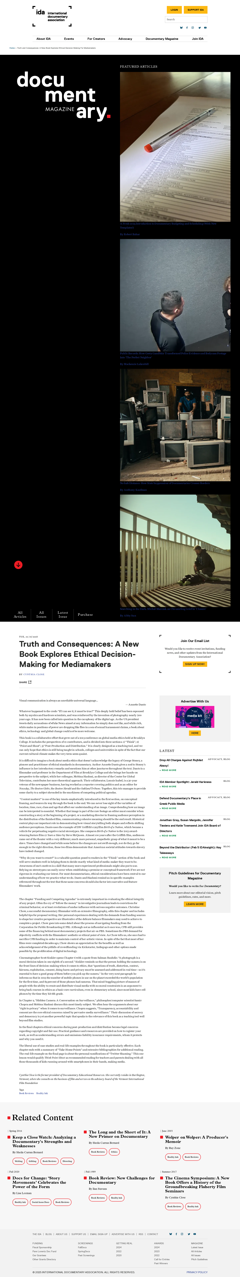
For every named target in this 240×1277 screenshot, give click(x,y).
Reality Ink (43, 1093)
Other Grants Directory (46, 1259)
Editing (33, 1161)
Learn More (195, 904)
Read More (169, 770)
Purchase (85, 615)
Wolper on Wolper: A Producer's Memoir (196, 1139)
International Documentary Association (53, 16)
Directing (67, 1161)
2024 (119, 1247)
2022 (119, 1251)
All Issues (42, 615)
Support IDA (194, 9)
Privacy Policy (195, 1272)
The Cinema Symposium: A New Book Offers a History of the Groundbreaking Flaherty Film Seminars (197, 1184)
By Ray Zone (172, 1148)
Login (172, 9)
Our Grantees (41, 1255)
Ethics (114, 1152)
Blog (50, 1234)
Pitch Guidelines (197, 1259)
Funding (39, 1243)
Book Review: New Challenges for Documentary (122, 1180)
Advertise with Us (125, 1234)
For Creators (96, 39)
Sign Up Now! (194, 664)
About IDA (45, 39)
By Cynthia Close (175, 1197)
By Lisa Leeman (22, 1193)
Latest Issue (63, 615)
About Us (63, 1234)
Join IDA (196, 39)
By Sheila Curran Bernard (28, 1152)
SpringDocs (85, 1251)
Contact (154, 1234)
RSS (142, 1234)
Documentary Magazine (161, 39)
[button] (19, 565)
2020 (119, 1255)
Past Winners (160, 1263)
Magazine (195, 1243)
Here (194, 733)
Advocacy (125, 39)
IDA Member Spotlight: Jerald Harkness (185, 782)
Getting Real (124, 1243)
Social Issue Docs (41, 1202)
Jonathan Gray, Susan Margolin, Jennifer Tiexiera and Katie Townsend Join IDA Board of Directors (189, 825)
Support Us (80, 1234)
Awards (158, 1243)
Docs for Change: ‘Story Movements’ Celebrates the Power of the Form (40, 1182)
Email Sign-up (100, 1234)
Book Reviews (27, 1093)
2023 (156, 1251)
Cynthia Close (34, 674)
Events (70, 39)
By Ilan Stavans (98, 1188)
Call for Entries (161, 1259)
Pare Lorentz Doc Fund (46, 1251)
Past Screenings (87, 1255)
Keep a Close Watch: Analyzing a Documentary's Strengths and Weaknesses (44, 1141)
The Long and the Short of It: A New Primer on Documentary (120, 1134)
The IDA (38, 1234)
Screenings (86, 1243)
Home (12, 47)
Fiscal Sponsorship (44, 1247)
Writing (19, 1161)
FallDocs (83, 1247)
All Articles (20, 615)
